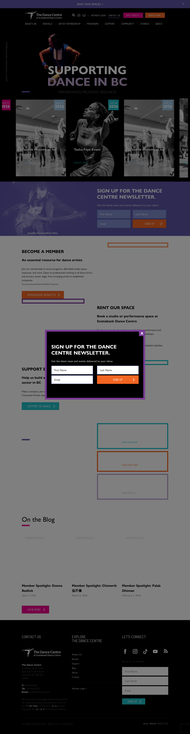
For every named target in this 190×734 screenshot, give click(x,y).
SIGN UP (118, 379)
